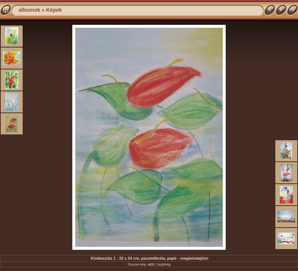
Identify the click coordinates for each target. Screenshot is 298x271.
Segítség (164, 264)
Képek (54, 10)
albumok (29, 10)
